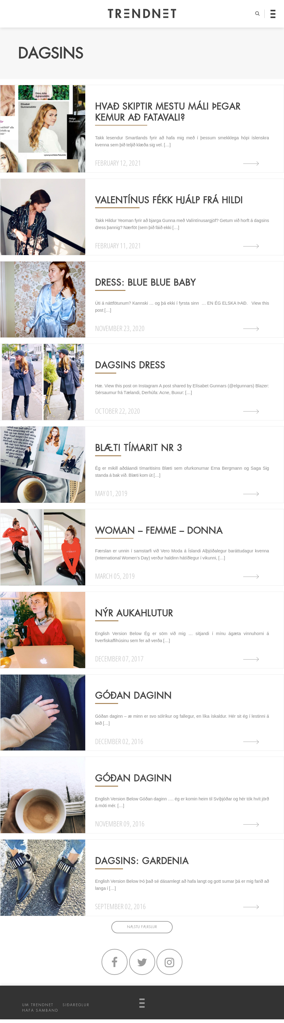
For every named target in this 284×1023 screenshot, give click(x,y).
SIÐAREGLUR (76, 1008)
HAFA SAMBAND (40, 1014)
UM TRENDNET (37, 1008)
